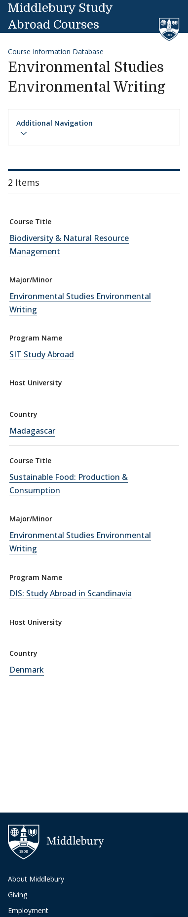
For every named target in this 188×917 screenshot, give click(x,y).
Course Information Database (56, 51)
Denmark (26, 669)
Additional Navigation (54, 127)
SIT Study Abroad (41, 354)
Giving (17, 894)
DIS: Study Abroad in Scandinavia (70, 593)
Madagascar (32, 430)
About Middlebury (36, 878)
